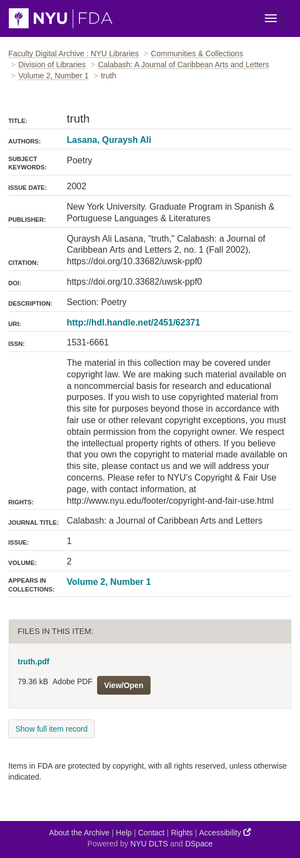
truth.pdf (34, 661)
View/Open (123, 685)
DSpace (199, 843)
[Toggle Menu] (271, 18)
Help (124, 832)
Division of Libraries (51, 64)
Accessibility (225, 832)
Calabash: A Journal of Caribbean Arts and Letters (183, 64)
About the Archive (79, 832)
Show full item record (51, 728)
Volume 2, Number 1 (53, 75)
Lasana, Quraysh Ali (109, 140)
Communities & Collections (197, 53)
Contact (151, 832)
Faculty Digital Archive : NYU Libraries (73, 53)
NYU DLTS (149, 843)
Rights (182, 832)
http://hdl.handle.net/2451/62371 (133, 322)
